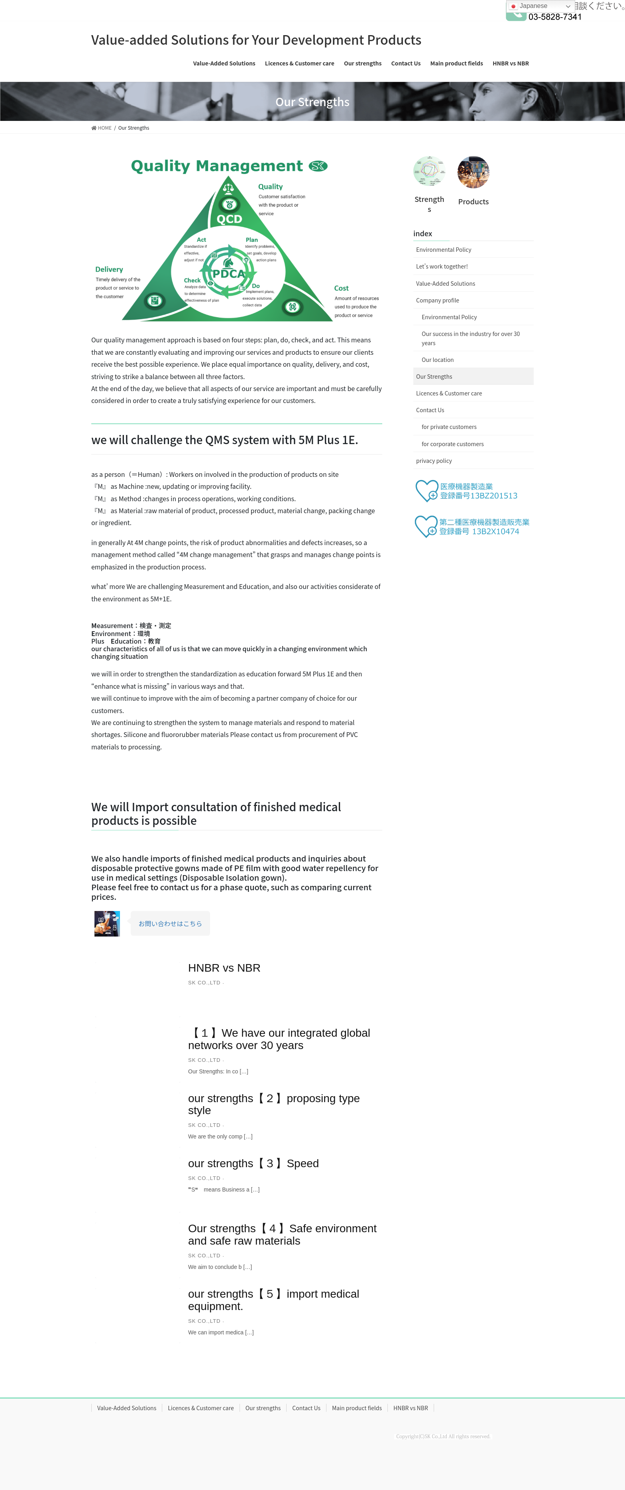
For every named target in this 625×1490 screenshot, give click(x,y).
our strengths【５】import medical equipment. (273, 1300)
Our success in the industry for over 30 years (471, 338)
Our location (438, 360)
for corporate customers (453, 444)
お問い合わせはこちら (170, 923)
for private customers (449, 427)
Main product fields (357, 1408)
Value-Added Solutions (445, 283)
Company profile (437, 300)
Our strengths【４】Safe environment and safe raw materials (282, 1234)
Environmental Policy (444, 249)
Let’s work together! (442, 266)
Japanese (528, 6)
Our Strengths (434, 376)
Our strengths (263, 1408)
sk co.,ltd (204, 983)
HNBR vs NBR (224, 968)
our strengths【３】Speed (253, 1163)
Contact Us (430, 410)
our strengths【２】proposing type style (274, 1104)
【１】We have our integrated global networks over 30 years (279, 1039)
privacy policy (434, 460)
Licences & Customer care (449, 393)
